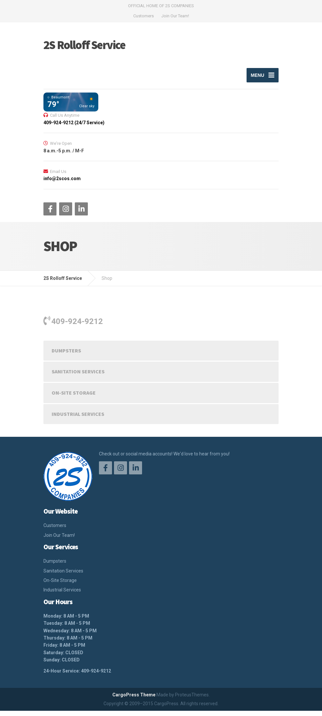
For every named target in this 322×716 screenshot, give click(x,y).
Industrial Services (78, 419)
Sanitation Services (78, 376)
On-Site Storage (74, 398)
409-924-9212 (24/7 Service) (74, 127)
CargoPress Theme (133, 700)
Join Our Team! (175, 15)
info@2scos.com (62, 183)
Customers (143, 15)
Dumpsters (66, 355)
